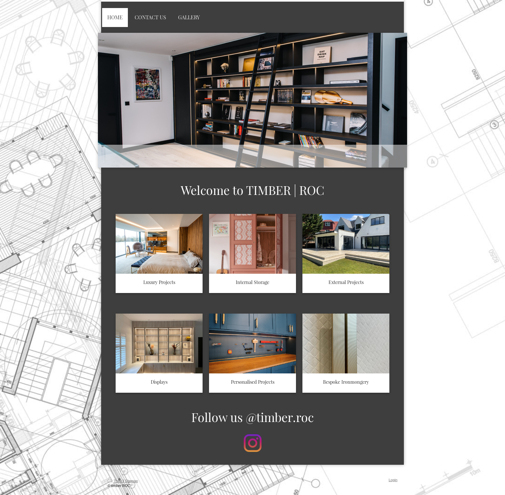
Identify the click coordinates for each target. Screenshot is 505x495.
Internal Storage (252, 282)
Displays (159, 382)
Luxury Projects (159, 282)
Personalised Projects (252, 382)
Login (393, 480)
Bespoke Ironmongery (346, 382)
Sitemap (131, 481)
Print (115, 481)
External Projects (346, 282)
